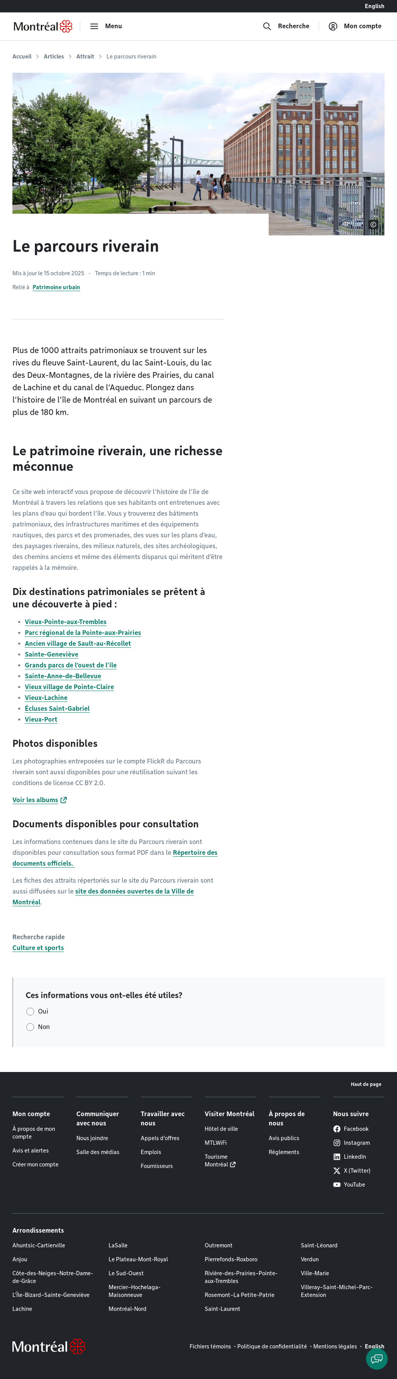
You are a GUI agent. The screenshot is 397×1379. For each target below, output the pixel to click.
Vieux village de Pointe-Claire (69, 687)
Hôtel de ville (221, 1129)
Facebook (351, 1129)
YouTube (349, 1185)
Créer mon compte (35, 1164)
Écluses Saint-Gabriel (57, 708)
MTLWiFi (216, 1143)
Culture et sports (38, 948)
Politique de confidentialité (272, 1346)
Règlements (284, 1152)
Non (44, 1027)
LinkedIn (349, 1157)
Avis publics (284, 1138)
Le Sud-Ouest (126, 1273)
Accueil (21, 56)
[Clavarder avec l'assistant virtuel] (377, 1359)
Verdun (310, 1259)
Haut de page (366, 1084)
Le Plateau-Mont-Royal (138, 1259)
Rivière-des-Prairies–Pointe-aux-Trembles (241, 1277)
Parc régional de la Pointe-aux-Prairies (83, 632)
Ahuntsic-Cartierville (38, 1245)
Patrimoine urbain (56, 287)
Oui (43, 1011)
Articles (54, 56)
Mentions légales (335, 1346)
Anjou (19, 1259)
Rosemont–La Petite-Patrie (239, 1295)
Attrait (85, 56)
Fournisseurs (157, 1166)
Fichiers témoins (210, 1346)
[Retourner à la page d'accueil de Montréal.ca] (43, 26)
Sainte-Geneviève (51, 654)
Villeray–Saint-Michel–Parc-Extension (337, 1291)
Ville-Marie (315, 1273)
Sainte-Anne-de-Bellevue (63, 676)
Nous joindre (92, 1138)
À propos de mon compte (33, 1133)
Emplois (151, 1152)
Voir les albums (35, 800)
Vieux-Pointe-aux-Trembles (66, 622)
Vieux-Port (41, 719)
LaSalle (118, 1245)
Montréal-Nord (128, 1309)
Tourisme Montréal (216, 1161)
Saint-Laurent (222, 1309)
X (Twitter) (352, 1171)
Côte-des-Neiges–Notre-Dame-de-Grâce (52, 1277)
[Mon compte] (355, 26)
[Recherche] (285, 26)
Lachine (22, 1309)
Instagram (351, 1143)
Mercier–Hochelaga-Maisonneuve (135, 1291)
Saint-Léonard (319, 1245)
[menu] (105, 26)
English (375, 6)
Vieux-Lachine (46, 698)
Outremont (219, 1245)
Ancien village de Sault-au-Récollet (78, 643)
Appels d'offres (160, 1138)
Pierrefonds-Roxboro (231, 1259)
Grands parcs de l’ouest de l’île (71, 665)
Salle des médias (97, 1152)
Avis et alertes (30, 1150)
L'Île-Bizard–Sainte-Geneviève (51, 1295)
